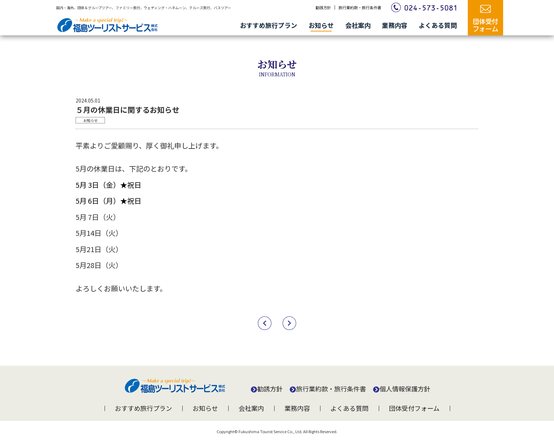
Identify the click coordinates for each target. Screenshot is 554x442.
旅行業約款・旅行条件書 (359, 7)
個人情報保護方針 (404, 388)
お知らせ (321, 25)
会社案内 (358, 25)
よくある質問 (438, 25)
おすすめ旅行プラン (268, 25)
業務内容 (394, 25)
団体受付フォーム (414, 408)
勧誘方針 (323, 7)
